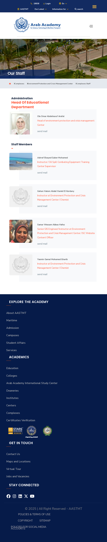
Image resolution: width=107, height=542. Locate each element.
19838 (34, 3)
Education (12, 368)
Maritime (11, 320)
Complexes (19, 83)
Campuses (12, 335)
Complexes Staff (83, 83)
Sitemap (44, 520)
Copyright (25, 520)
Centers (11, 405)
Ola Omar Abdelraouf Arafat (49, 116)
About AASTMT (16, 313)
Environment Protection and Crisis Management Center (50, 83)
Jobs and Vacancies (17, 476)
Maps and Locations (18, 461)
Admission (12, 328)
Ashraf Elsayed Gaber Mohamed (51, 157)
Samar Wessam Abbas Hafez (49, 224)
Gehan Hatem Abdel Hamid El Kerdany (54, 191)
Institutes (12, 398)
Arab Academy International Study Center (32, 383)
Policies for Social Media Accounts (28, 527)
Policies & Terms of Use (34, 514)
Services (11, 350)
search (79, 9)
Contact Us (13, 454)
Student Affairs (15, 343)
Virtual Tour (13, 469)
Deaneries (12, 391)
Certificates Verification (20, 420)
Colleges (11, 376)
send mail (41, 131)
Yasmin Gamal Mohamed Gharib (51, 259)
